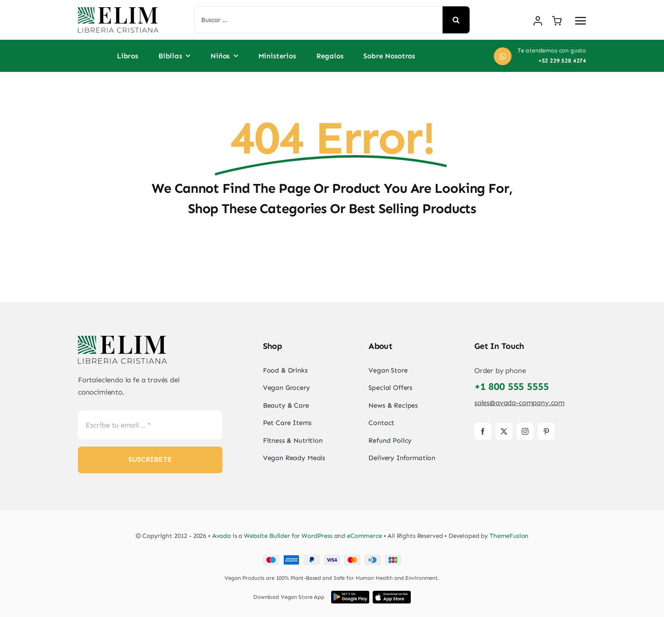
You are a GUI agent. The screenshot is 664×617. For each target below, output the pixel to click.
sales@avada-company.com (519, 402)
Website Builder (267, 536)
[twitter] (503, 431)
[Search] (456, 19)
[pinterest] (546, 431)
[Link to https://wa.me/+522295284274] (503, 56)
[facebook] (482, 431)
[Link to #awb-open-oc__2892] (580, 21)
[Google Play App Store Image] (350, 594)
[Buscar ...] (318, 19)
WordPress (317, 536)
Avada (221, 536)
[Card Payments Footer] (332, 558)
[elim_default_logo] (118, 10)
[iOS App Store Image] (392, 594)
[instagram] (525, 431)
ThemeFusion (509, 536)
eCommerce (364, 536)
